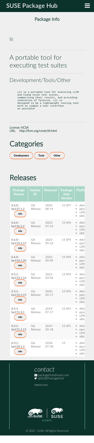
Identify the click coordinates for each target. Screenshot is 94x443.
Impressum (41, 392)
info (20, 221)
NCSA (25, 135)
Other (57, 163)
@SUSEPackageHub (49, 386)
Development (21, 163)
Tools (41, 163)
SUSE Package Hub (32, 6)
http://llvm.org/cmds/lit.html (38, 138)
